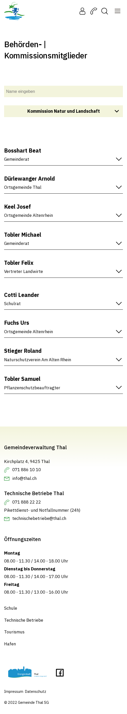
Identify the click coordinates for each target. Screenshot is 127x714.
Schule (10, 608)
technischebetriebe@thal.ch (39, 518)
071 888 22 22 (26, 502)
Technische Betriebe (23, 620)
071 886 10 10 (26, 469)
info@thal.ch (24, 478)
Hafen (10, 644)
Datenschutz (35, 691)
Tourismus (14, 632)
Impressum (13, 691)
